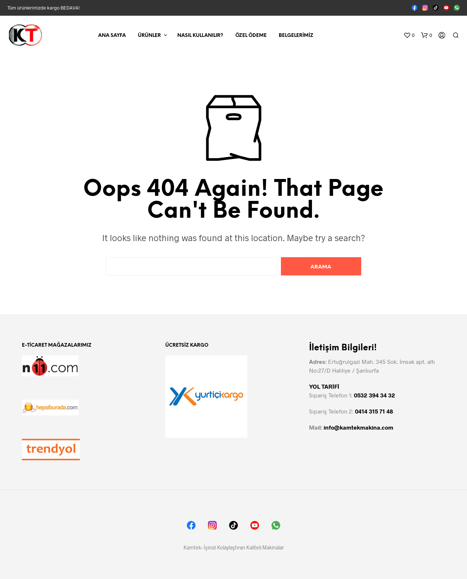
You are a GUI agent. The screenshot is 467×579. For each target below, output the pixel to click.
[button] (409, 35)
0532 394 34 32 (374, 395)
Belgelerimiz (296, 35)
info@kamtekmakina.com (358, 427)
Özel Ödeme (251, 35)
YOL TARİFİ (324, 386)
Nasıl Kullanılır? (200, 35)
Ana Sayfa (112, 35)
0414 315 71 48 (374, 411)
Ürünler (149, 35)
